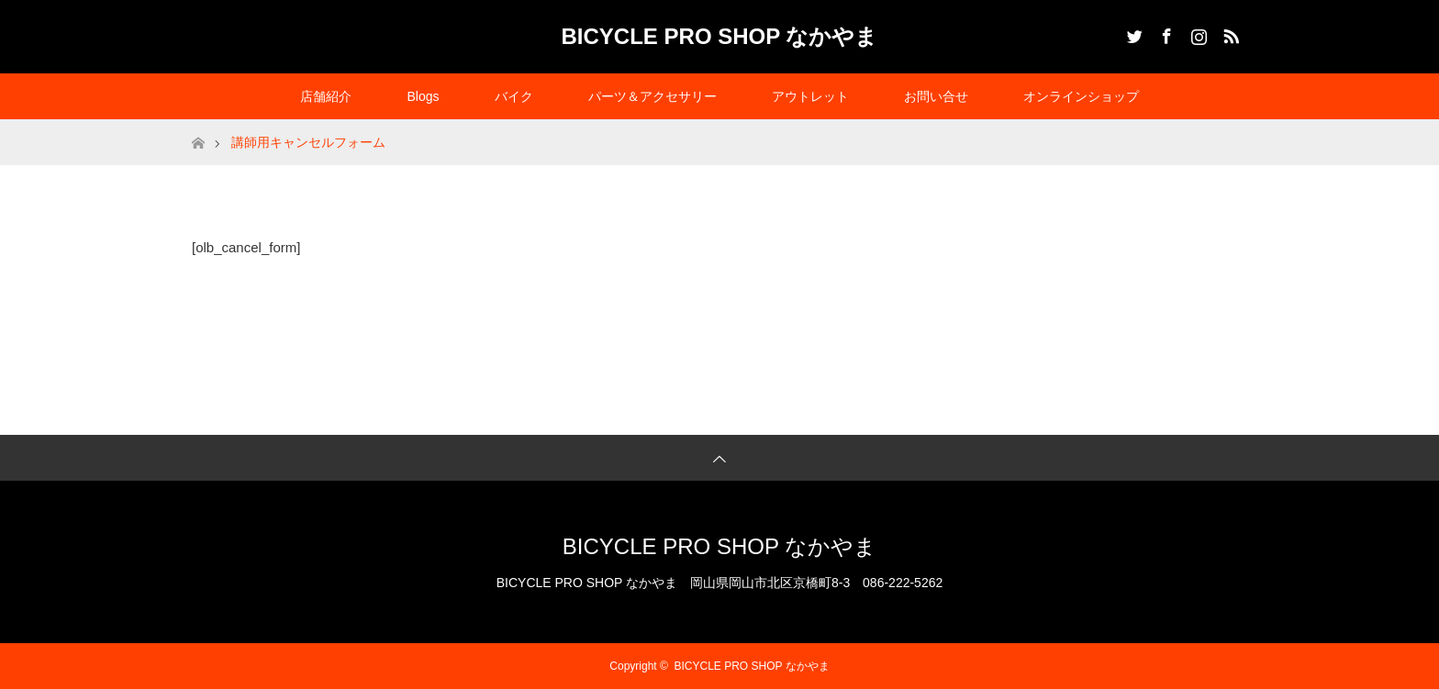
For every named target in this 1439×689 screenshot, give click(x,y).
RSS (1229, 33)
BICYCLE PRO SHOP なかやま (720, 36)
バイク (514, 96)
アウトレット (810, 96)
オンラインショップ (1081, 96)
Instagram (1196, 33)
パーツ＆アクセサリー (652, 96)
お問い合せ (936, 96)
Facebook (1164, 33)
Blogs (423, 96)
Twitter (1132, 33)
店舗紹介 (325, 96)
